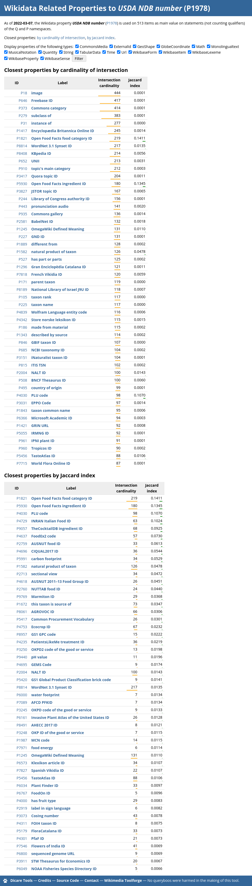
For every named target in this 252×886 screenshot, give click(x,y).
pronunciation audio (50, 206)
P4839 (22, 312)
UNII (35, 160)
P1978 (112, 23)
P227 (23, 236)
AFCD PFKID (41, 702)
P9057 (22, 528)
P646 (23, 100)
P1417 (22, 130)
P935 (23, 213)
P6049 (22, 868)
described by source (49, 334)
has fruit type (43, 800)
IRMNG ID (40, 433)
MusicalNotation (22, 52)
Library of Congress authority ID (60, 198)
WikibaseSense (57, 58)
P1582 (22, 251)
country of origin (46, 387)
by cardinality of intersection (61, 37)
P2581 (22, 221)
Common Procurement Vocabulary (62, 619)
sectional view (44, 573)
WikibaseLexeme (206, 52)
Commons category (48, 108)
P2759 (22, 543)
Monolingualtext (225, 46)
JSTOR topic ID (44, 191)
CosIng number (45, 815)
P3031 (22, 402)
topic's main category (50, 168)
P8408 (22, 153)
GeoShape (146, 46)
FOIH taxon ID (44, 823)
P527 (23, 259)
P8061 (22, 611)
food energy (42, 747)
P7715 (22, 463)
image (36, 92)
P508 (23, 380)
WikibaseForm (145, 52)
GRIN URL (40, 425)
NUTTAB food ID (45, 588)
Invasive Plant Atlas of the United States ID (70, 717)
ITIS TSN (38, 365)
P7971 (22, 747)
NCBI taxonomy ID (48, 349)
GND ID (38, 236)
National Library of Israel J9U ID (60, 289)
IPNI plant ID (42, 440)
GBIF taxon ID (43, 342)
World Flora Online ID (50, 463)
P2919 (22, 808)
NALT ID (38, 372)
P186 (23, 327)
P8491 (22, 725)
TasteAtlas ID (43, 455)
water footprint (45, 694)
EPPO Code (41, 402)
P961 (23, 440)
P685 (23, 349)
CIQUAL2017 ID (44, 551)
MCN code (40, 740)
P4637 (22, 536)
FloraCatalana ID (46, 830)
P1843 (22, 410)
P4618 (22, 581)
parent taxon (43, 281)
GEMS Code (41, 664)
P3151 (22, 357)
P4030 (22, 395)
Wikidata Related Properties (55, 8)
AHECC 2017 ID (44, 725)
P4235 (22, 641)
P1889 (22, 244)
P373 (23, 108)
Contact (91, 880)
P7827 (22, 770)
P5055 (22, 433)
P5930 (22, 183)
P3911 (22, 861)
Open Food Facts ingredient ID (58, 183)
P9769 (22, 596)
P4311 (22, 823)
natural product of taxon (53, 251)
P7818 (22, 274)
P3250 (22, 649)
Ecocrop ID (40, 626)
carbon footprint (46, 558)
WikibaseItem (174, 52)
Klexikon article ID (48, 762)
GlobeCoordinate (175, 46)
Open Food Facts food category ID (61, 138)
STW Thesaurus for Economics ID (60, 861)
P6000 (22, 694)
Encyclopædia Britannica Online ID (62, 130)
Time (111, 52)
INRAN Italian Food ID (51, 520)
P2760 (22, 588)
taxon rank (41, 297)
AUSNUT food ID (45, 543)
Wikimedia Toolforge (123, 880)
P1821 (22, 138)
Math (200, 46)
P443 (23, 206)
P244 (23, 198)
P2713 (22, 573)
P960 (23, 448)
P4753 (22, 626)
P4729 (22, 520)
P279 (23, 115)
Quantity (49, 52)
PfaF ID (37, 838)
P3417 (22, 176)
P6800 (22, 853)
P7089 (22, 702)
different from (44, 244)
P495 (23, 387)
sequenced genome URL (53, 853)
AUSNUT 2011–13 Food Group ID (60, 581)
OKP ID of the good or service (57, 732)
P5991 (22, 558)
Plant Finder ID (44, 785)
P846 (23, 342)
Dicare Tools (21, 880)
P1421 (22, 425)
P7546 (22, 846)
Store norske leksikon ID (53, 319)
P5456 (22, 455)
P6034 (22, 785)
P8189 (22, 289)
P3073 (22, 815)
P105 (23, 297)
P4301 (22, 838)
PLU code (39, 395)
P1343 (22, 334)
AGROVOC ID (42, 611)
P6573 (22, 762)
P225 (23, 304)
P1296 (22, 266)
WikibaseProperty (24, 58)
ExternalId (122, 46)
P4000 (22, 800)
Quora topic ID (44, 176)
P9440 (22, 657)
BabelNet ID (42, 221)
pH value (39, 657)
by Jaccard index (101, 37)
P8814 (22, 145)
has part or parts (46, 259)
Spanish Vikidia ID (47, 770)
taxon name (42, 304)
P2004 (22, 372)
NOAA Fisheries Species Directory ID (64, 868)
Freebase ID (42, 100)
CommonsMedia (94, 46)
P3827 (22, 191)
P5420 (22, 679)
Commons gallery (47, 213)
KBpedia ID (41, 153)
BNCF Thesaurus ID (48, 380)
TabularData (90, 52)
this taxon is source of (51, 604)
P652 (23, 160)
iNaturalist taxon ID (49, 357)
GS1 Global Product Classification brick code (71, 679)
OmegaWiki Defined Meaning (57, 229)
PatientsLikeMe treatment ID (57, 641)
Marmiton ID (42, 596)
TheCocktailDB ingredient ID (57, 528)
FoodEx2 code (43, 536)
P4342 (22, 319)
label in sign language (51, 808)
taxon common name (50, 410)
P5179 (22, 830)
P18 (24, 92)
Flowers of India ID (48, 846)
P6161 (22, 717)
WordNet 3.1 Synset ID (51, 145)
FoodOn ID (40, 793)
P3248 (22, 732)
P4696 (22, 551)
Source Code (68, 880)
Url (123, 52)
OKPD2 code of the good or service (62, 649)
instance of (41, 123)
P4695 (22, 664)
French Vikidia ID (46, 274)
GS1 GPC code (43, 634)
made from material (49, 327)
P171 (23, 281)
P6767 (22, 793)
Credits (44, 880)
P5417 (22, 619)
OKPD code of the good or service (61, 709)
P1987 (22, 740)
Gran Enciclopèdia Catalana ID (58, 266)
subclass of (41, 115)
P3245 (22, 709)
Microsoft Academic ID (51, 417)
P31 (24, 123)
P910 (23, 168)
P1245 (22, 229)
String (68, 52)
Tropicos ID (41, 448)
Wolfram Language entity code (59, 312)
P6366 (22, 417)
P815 (23, 365)
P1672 (22, 604)
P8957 (22, 634)
